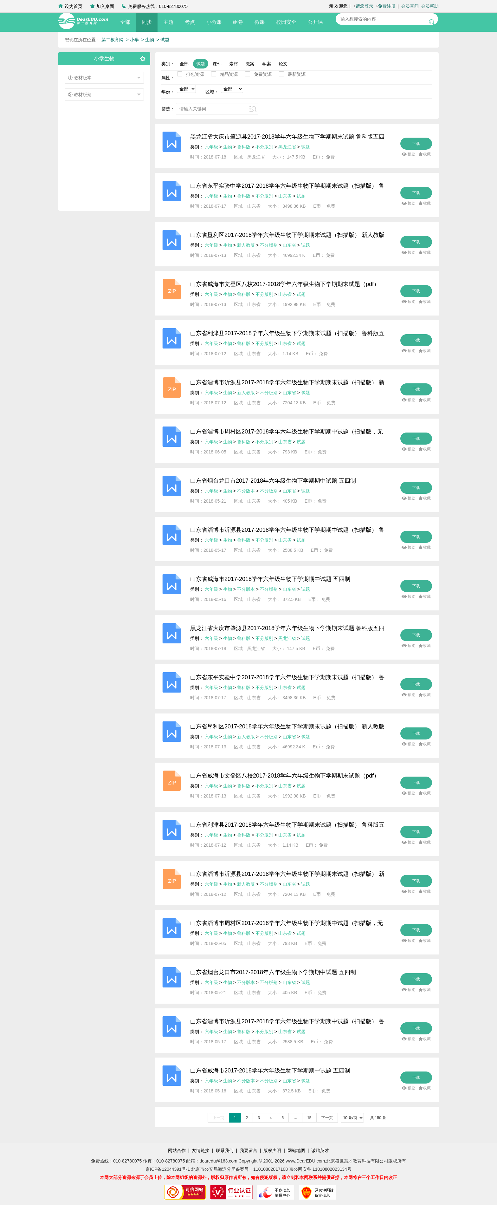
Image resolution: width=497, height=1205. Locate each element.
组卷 (238, 22)
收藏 (427, 154)
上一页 (218, 1118)
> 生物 (147, 39)
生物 (227, 146)
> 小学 (132, 39)
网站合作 (177, 1150)
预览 (411, 154)
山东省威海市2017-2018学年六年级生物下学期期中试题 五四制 (270, 579)
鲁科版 (243, 146)
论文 (283, 63)
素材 (233, 63)
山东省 (285, 196)
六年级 (211, 146)
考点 (190, 22)
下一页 (327, 1118)
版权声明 (272, 1150)
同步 (147, 22)
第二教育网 (112, 39)
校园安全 (286, 22)
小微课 (214, 22)
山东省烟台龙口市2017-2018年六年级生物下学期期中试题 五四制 (273, 481)
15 (309, 1118)
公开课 (315, 22)
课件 (217, 63)
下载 (416, 143)
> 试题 (163, 39)
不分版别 (264, 146)
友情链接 (201, 1150)
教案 (250, 63)
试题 (200, 63)
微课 (260, 22)
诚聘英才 (320, 1150)
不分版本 (246, 490)
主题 (168, 22)
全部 (125, 22)
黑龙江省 (287, 146)
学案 (266, 63)
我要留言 (248, 1150)
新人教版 (246, 245)
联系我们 (225, 1150)
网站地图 (296, 1150)
